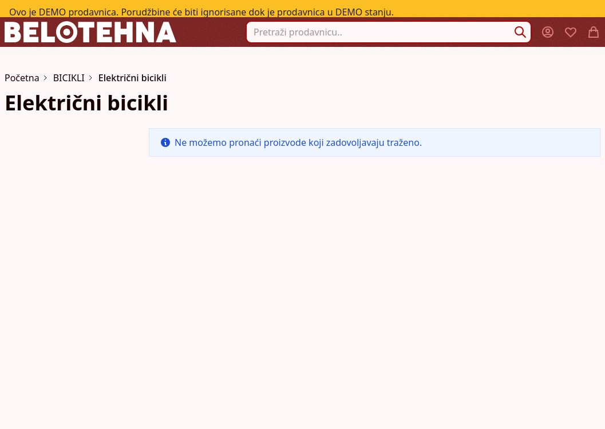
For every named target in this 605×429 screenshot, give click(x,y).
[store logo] (90, 31)
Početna (22, 78)
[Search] (520, 32)
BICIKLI (69, 78)
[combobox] (389, 32)
